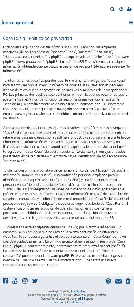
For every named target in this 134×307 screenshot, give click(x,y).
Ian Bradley (78, 291)
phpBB (55, 295)
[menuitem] (113, 9)
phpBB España (84, 298)
